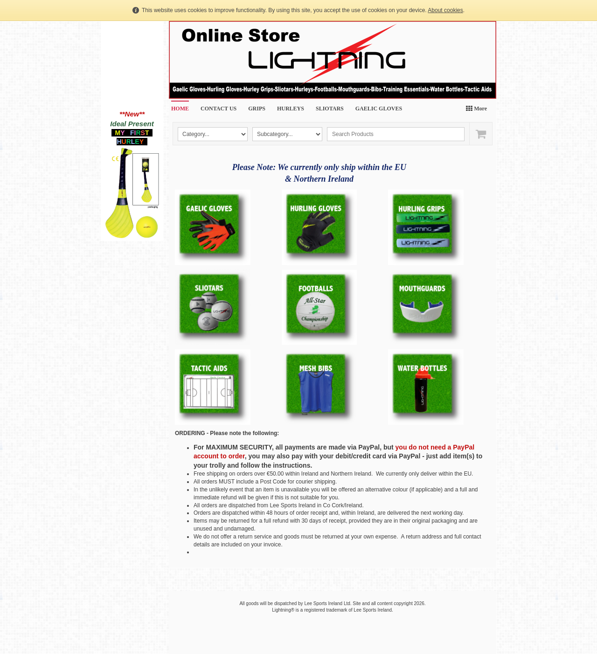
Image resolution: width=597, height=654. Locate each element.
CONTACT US (218, 108)
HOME (180, 108)
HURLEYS (290, 108)
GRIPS (256, 108)
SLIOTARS (330, 108)
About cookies (445, 10)
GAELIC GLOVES (378, 108)
